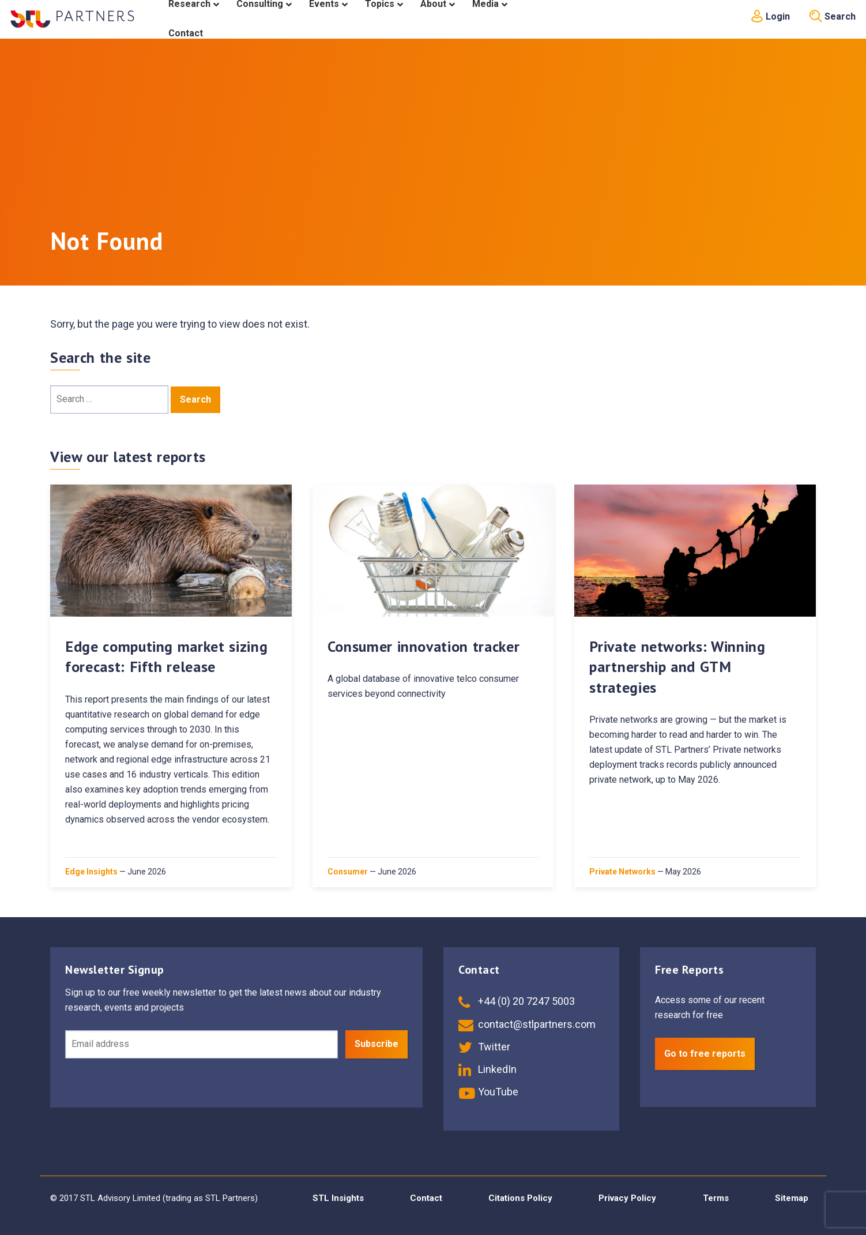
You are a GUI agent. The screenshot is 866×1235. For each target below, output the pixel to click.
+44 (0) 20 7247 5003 (516, 1001)
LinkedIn (487, 1069)
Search (832, 16)
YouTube (488, 1092)
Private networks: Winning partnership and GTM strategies (677, 666)
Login (770, 16)
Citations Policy (520, 1198)
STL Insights (338, 1198)
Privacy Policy (627, 1198)
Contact (426, 1198)
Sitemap (791, 1198)
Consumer (347, 871)
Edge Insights (91, 871)
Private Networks (622, 871)
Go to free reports (704, 1053)
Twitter (484, 1047)
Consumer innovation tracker (423, 646)
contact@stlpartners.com (527, 1024)
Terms (716, 1198)
